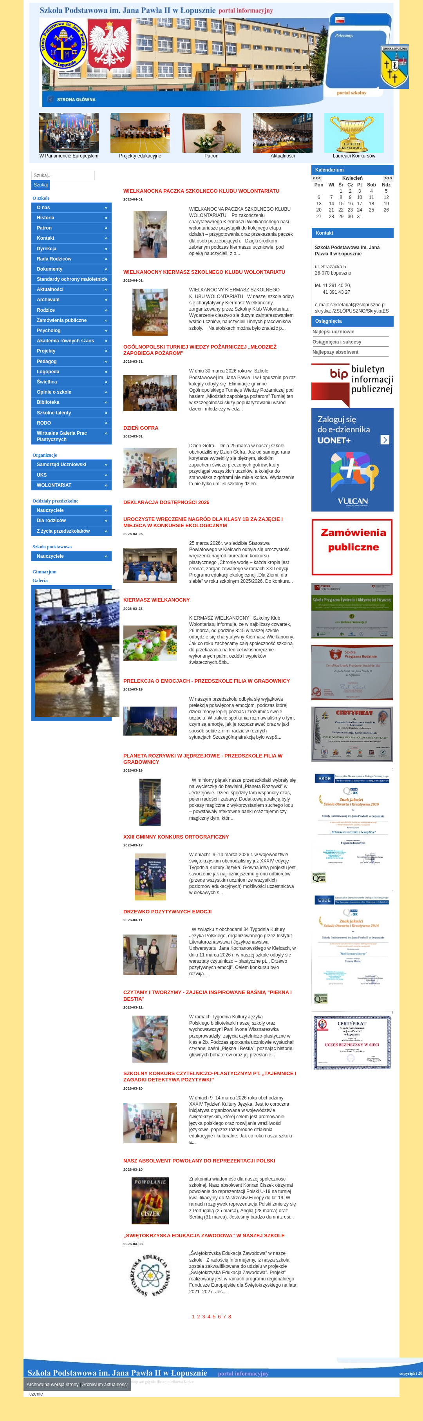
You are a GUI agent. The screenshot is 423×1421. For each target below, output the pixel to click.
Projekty (46, 351)
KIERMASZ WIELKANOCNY (156, 600)
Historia (45, 218)
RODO (44, 423)
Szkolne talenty (54, 413)
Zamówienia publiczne (62, 320)
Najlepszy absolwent (335, 352)
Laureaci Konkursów (354, 136)
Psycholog (49, 330)
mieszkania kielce (209, 1381)
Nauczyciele (50, 510)
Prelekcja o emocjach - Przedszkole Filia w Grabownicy (206, 681)
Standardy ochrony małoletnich (72, 279)
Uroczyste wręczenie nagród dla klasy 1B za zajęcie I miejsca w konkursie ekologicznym (203, 522)
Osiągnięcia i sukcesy (337, 342)
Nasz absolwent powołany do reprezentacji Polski (199, 1161)
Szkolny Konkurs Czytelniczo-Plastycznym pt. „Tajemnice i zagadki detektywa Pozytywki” (209, 1076)
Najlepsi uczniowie (333, 331)
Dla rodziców (51, 520)
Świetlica (47, 382)
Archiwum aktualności (105, 1384)
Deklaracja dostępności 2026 (166, 502)
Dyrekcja (46, 248)
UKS (42, 475)
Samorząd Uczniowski (61, 464)
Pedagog (47, 361)
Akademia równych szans (65, 340)
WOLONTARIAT (54, 485)
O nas (43, 207)
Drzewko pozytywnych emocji (167, 912)
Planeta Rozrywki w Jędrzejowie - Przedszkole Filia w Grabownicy (202, 759)
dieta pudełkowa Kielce (175, 1381)
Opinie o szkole (54, 392)
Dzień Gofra (141, 428)
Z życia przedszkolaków (63, 531)
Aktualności (283, 136)
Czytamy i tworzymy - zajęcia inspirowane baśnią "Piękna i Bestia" (207, 995)
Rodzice (46, 310)
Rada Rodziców (54, 259)
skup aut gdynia (143, 1381)
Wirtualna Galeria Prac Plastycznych (62, 436)
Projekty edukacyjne (140, 136)
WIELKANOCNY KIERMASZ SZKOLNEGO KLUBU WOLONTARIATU (204, 272)
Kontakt (45, 238)
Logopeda (48, 371)
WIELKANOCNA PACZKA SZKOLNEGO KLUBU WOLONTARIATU (201, 191)
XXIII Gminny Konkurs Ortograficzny (176, 837)
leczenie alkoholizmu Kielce (246, 1381)
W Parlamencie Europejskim (69, 136)
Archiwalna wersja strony (53, 1384)
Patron (211, 136)
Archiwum (48, 299)
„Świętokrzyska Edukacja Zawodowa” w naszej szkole (204, 1235)
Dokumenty (49, 269)
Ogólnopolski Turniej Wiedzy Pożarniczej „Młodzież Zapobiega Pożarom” (200, 350)
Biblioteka (48, 402)
